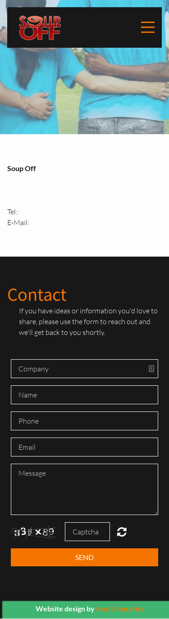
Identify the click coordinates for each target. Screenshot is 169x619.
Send (84, 557)
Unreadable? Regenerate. (122, 531)
